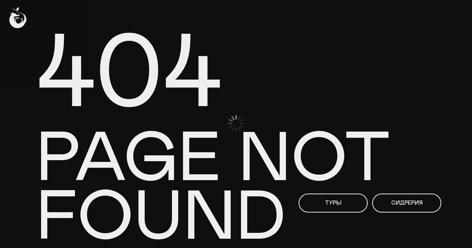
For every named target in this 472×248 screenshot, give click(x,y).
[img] (18, 18)
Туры (333, 203)
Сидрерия (407, 203)
